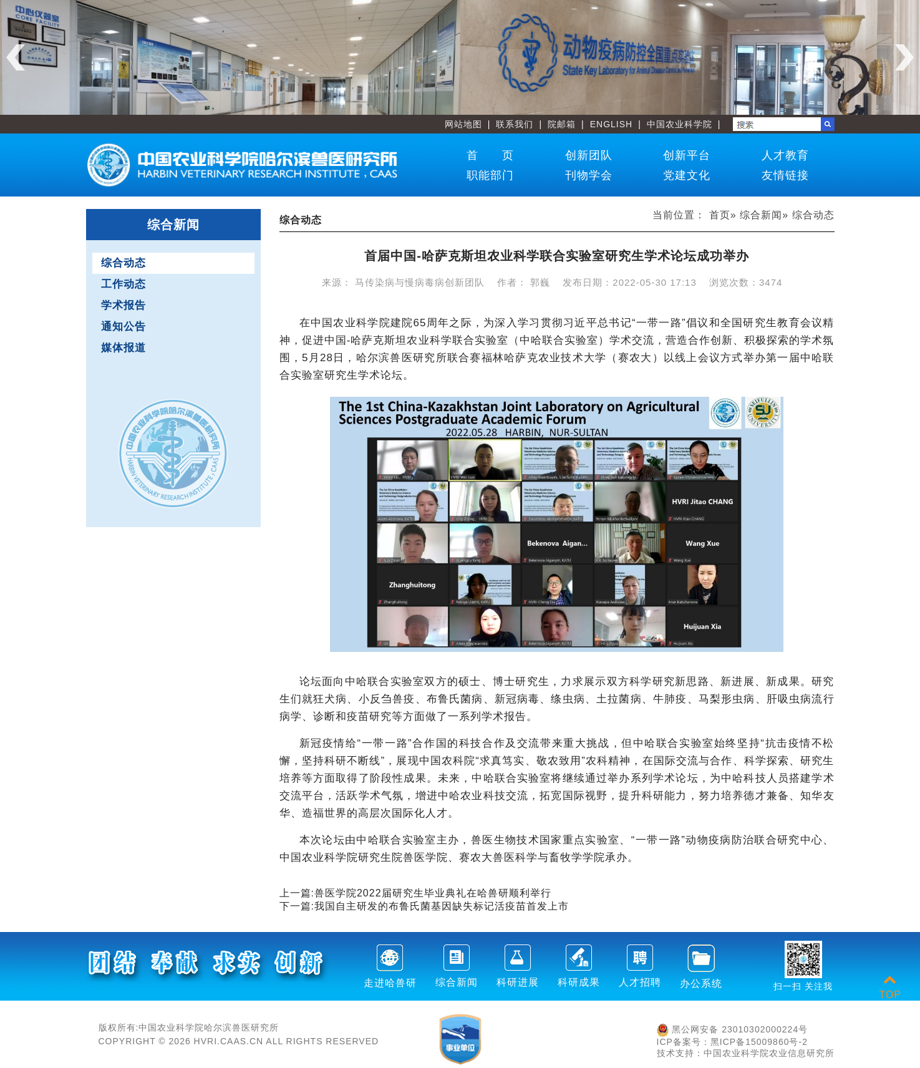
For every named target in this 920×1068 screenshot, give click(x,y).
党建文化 (686, 175)
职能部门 (490, 175)
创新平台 (686, 155)
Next (904, 57)
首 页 (490, 155)
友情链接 (785, 175)
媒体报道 (123, 348)
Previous (15, 57)
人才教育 (785, 155)
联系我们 (514, 124)
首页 (719, 215)
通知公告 (123, 327)
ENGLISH (611, 124)
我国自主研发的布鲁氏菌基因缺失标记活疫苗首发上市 (441, 906)
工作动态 (123, 284)
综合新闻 (761, 215)
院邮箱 (562, 124)
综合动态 (123, 263)
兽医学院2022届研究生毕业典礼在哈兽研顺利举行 (432, 893)
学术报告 (123, 305)
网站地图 (463, 124)
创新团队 (589, 155)
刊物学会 (589, 175)
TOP (890, 987)
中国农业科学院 (679, 124)
